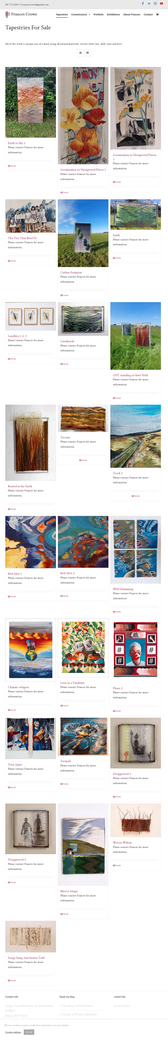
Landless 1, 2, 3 (17, 336)
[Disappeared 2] (135, 743)
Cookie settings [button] (13, 1032)
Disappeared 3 (17, 860)
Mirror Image (69, 891)
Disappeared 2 (122, 774)
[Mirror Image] (83, 845)
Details (13, 166)
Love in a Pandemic (72, 683)
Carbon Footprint (71, 272)
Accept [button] (29, 1032)
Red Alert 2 (67, 573)
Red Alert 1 (15, 574)
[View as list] (87, 53)
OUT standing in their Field (130, 375)
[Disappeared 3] (30, 829)
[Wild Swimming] (135, 550)
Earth (116, 235)
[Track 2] (135, 436)
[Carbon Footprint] (83, 233)
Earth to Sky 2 (16, 143)
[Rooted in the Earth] (30, 443)
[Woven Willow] (135, 820)
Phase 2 (118, 688)
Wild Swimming (123, 589)
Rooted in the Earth (20, 486)
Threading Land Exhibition (77, 1006)
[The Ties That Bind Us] (30, 216)
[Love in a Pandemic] (83, 648)
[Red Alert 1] (30, 542)
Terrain (65, 437)
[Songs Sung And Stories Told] (30, 936)
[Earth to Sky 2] (30, 102)
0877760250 (21, 1016)
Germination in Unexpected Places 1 (83, 170)
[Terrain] (83, 418)
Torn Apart (15, 765)
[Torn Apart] (30, 738)
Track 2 (118, 473)
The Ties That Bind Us (22, 238)
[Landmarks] (83, 319)
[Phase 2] (135, 651)
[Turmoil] (83, 737)
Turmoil (65, 761)
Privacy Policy (122, 1006)
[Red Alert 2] (83, 542)
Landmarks (67, 341)
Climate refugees (18, 687)
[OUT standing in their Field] (135, 336)
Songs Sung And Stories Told (26, 958)
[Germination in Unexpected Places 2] (135, 108)
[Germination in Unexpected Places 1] (83, 115)
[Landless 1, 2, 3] (30, 316)
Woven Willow (122, 843)
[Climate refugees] (30, 650)
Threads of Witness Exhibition (79, 1014)
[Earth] (135, 214)
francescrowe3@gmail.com (35, 4)
